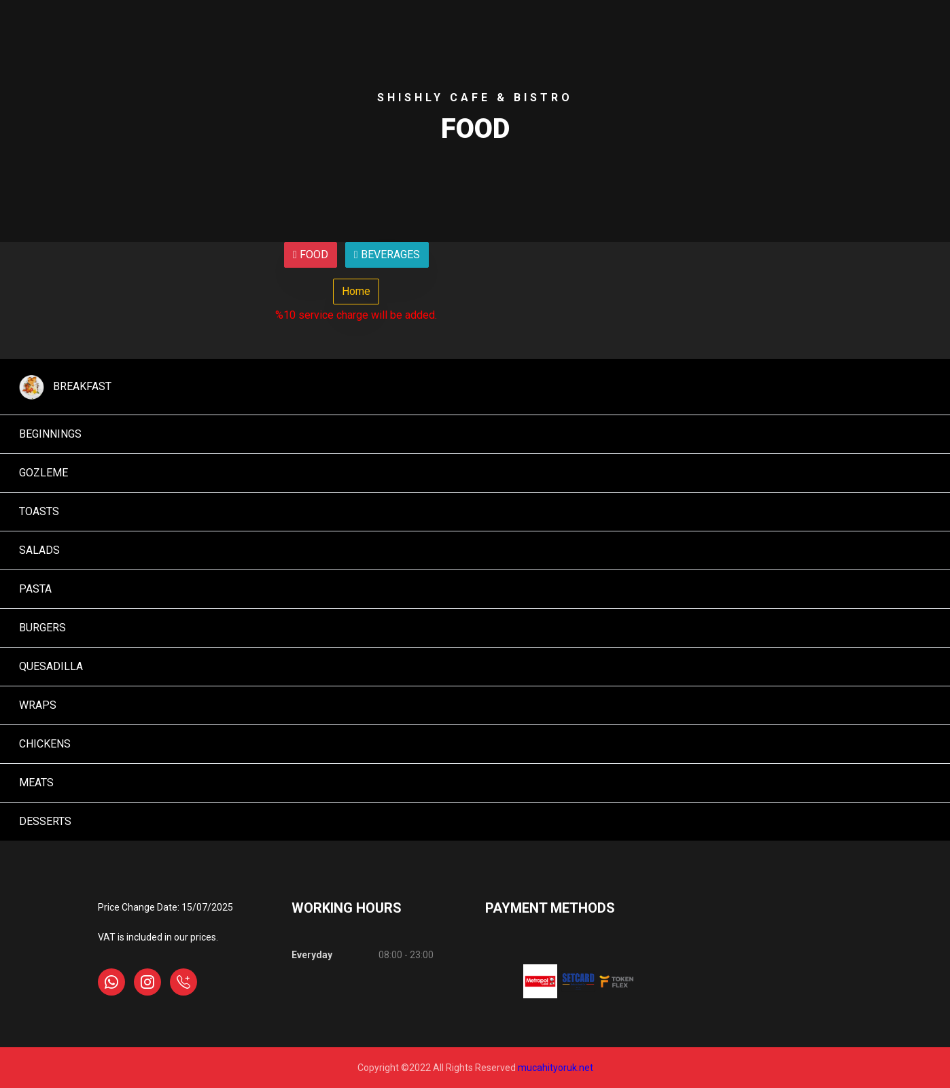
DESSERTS (42, 821)
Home (356, 291)
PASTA (33, 588)
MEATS (34, 782)
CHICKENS (42, 743)
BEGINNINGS (48, 433)
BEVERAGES (387, 254)
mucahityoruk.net (555, 1067)
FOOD (310, 254)
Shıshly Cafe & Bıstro (475, 97)
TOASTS (36, 511)
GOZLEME (41, 472)
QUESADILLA (48, 666)
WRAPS (35, 705)
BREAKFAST (62, 387)
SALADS (37, 550)
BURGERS (40, 627)
